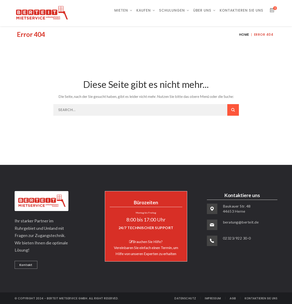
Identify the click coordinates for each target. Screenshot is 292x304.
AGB (233, 298)
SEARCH (233, 110)
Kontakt (25, 265)
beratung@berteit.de (241, 222)
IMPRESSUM (213, 298)
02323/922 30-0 (237, 238)
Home (244, 34)
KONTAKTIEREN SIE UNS (261, 298)
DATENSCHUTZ (185, 298)
